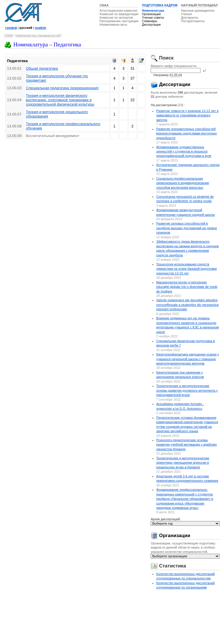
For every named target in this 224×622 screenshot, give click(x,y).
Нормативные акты (113, 24)
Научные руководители (197, 10)
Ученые (186, 14)
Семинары (149, 21)
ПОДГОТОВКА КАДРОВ (159, 5)
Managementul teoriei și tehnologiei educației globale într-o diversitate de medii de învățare (186, 287)
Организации (151, 14)
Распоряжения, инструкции (118, 21)
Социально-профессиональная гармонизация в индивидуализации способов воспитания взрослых (182, 183)
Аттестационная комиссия (118, 10)
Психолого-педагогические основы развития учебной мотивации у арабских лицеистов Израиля (186, 444)
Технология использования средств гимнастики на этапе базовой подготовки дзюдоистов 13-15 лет (186, 268)
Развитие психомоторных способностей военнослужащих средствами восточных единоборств (186, 133)
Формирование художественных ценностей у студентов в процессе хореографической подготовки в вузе (183, 151)
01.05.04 (176, 75)
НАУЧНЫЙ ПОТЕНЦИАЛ (199, 5)
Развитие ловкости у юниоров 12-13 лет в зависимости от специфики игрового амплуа (187, 115)
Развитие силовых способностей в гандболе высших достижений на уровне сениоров (186, 228)
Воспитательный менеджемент (52, 136)
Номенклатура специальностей (38, 35)
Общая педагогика (42, 68)
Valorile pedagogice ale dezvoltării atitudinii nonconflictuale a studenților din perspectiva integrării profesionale (187, 304)
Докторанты (189, 17)
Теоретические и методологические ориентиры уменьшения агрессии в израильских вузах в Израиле (182, 462)
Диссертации (151, 24)
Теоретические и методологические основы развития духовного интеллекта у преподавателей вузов (187, 390)
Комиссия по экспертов (116, 17)
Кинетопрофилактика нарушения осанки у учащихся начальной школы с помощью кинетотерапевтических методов (187, 359)
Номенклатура (153, 10)
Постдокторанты (193, 21)
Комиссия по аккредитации (118, 14)
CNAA (104, 5)
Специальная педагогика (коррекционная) (62, 88)
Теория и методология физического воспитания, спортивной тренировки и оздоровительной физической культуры (60, 99)
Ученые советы (153, 17)
